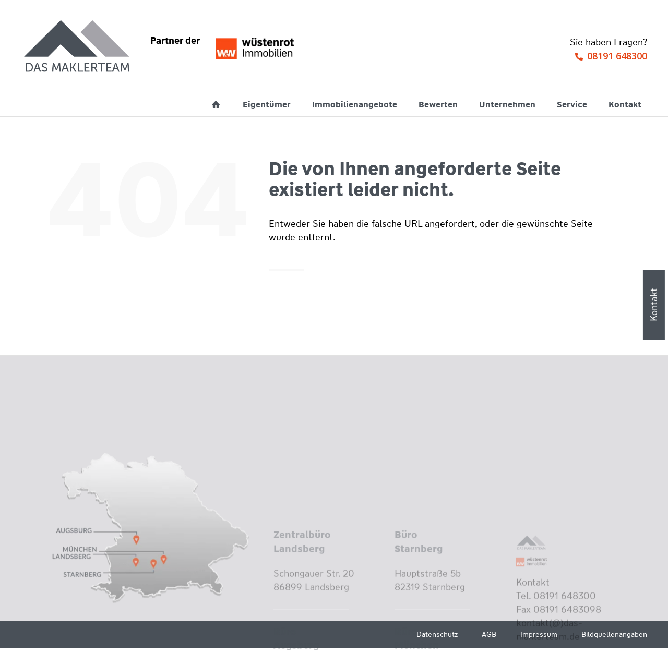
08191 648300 (617, 56)
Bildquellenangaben (614, 634)
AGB (489, 634)
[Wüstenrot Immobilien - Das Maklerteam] (78, 46)
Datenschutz (437, 634)
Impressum (538, 634)
